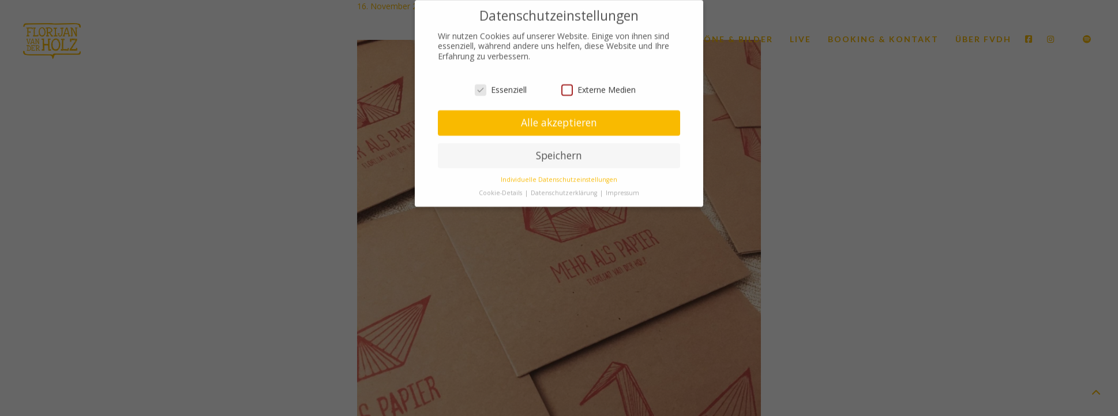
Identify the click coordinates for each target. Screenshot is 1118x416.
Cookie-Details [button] (501, 190)
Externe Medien (598, 86)
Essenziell (501, 86)
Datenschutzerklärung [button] (565, 190)
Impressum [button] (622, 190)
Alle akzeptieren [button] (559, 120)
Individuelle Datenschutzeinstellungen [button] (559, 177)
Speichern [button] (559, 152)
